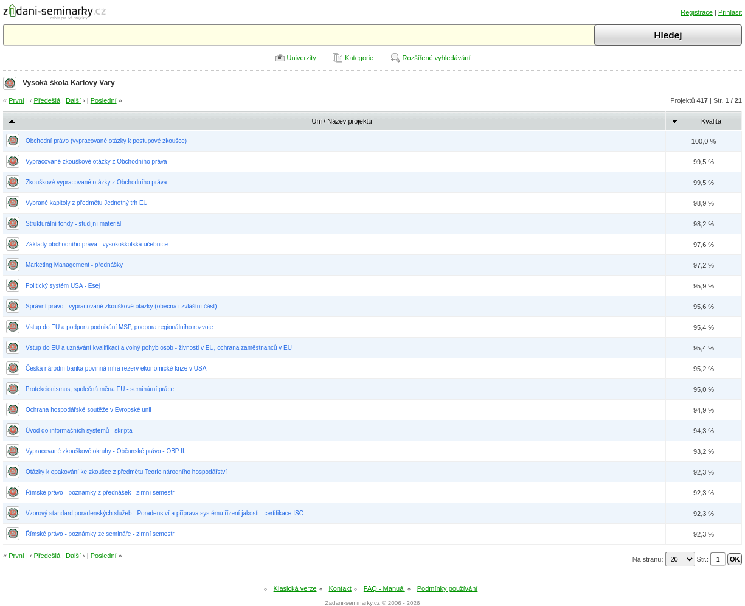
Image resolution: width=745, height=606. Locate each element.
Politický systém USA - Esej (63, 285)
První (16, 100)
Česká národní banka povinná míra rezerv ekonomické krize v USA (116, 368)
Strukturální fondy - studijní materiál (73, 223)
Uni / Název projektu (342, 121)
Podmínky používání (447, 588)
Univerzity (301, 57)
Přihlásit (730, 12)
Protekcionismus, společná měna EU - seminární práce (100, 389)
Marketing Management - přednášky (74, 265)
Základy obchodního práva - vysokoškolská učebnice (97, 244)
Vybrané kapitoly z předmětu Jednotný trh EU (87, 203)
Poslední (104, 100)
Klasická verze (295, 588)
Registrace (697, 12)
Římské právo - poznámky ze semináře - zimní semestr (100, 534)
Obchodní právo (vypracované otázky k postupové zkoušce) (106, 141)
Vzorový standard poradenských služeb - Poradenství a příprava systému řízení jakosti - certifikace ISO (164, 513)
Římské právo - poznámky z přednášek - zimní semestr (100, 492)
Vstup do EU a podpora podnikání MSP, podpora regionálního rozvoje (119, 327)
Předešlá (47, 100)
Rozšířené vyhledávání (437, 57)
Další (73, 100)
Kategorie (359, 57)
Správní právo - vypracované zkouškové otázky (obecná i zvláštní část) (121, 306)
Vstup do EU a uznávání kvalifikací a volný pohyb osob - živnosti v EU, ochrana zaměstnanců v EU (159, 347)
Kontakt (340, 588)
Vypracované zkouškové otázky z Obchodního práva (96, 161)
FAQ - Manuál (384, 588)
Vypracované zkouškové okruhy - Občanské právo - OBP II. (105, 451)
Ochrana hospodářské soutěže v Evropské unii (88, 409)
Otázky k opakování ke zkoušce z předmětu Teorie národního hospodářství (126, 471)
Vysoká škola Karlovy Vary (69, 82)
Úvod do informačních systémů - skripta (79, 430)
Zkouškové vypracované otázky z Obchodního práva (96, 182)
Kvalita (711, 121)
